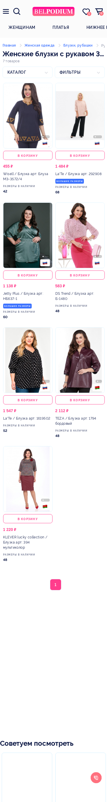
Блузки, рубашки (78, 45)
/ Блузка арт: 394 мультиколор (25, 542)
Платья (61, 27)
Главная (9, 45)
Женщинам (22, 27)
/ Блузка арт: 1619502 (27, 418)
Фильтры (70, 72)
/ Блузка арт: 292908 (78, 174)
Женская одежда (40, 45)
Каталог (16, 72)
